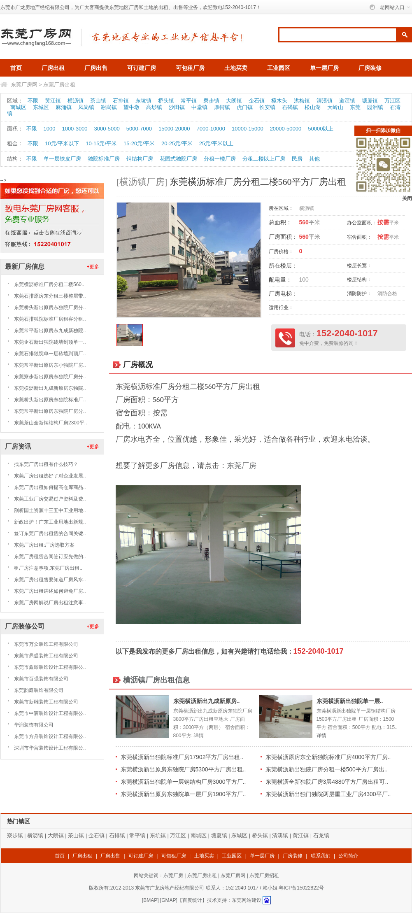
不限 (33, 101)
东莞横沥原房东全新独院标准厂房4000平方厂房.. (328, 757)
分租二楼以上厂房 (263, 159)
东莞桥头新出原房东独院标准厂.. (50, 400)
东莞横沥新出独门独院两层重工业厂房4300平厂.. (328, 794)
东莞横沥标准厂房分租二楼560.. (49, 284)
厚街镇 (222, 107)
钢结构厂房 (139, 159)
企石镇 (257, 101)
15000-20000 (174, 129)
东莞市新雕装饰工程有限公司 (46, 702)
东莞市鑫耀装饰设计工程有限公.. (50, 667)
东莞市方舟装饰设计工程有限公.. (50, 736)
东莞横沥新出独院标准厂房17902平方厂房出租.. (182, 757)
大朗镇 (234, 101)
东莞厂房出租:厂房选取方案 (44, 545)
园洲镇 (375, 107)
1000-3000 (74, 129)
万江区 (392, 101)
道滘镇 (347, 101)
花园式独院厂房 (178, 159)
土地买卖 (235, 68)
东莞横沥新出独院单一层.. (350, 701)
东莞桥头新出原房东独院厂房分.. (50, 307)
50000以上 (320, 129)
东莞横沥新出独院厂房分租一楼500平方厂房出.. (326, 769)
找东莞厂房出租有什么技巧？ (46, 464)
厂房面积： (283, 236)
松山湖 (313, 107)
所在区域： (281, 208)
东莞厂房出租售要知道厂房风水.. (50, 579)
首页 (16, 68)
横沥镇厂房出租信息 (156, 680)
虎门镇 (245, 107)
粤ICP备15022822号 (301, 888)
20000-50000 (286, 129)
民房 (297, 159)
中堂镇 (199, 107)
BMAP (150, 900)
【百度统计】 (192, 900)
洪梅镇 (302, 101)
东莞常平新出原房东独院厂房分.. (50, 411)
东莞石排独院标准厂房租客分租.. (50, 319)
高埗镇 (154, 107)
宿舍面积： (359, 237)
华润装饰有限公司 (34, 725)
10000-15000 (247, 129)
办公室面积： (362, 223)
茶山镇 (98, 101)
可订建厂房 (141, 68)
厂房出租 (53, 68)
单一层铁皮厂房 (62, 159)
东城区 (41, 107)
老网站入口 (392, 7)
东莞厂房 (241, 465)
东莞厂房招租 (264, 875)
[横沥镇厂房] (142, 182)
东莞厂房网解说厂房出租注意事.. (50, 603)
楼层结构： (359, 279)
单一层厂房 (324, 68)
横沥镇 (76, 101)
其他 (314, 159)
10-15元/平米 (101, 143)
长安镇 (267, 107)
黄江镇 (53, 101)
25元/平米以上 (216, 143)
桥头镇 (166, 101)
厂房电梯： (283, 293)
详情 (199, 735)
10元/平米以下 (62, 143)
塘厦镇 (370, 101)
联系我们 (321, 856)
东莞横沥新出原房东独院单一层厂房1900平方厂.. (183, 794)
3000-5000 (107, 129)
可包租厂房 (190, 68)
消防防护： (359, 293)
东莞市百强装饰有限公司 (41, 679)
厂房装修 (370, 68)
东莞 (355, 107)
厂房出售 (95, 68)
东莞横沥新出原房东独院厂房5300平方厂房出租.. (183, 769)
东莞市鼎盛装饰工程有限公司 (46, 656)
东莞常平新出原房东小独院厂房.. (50, 365)
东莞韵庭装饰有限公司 (38, 690)
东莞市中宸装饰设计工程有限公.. (50, 713)
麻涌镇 (64, 107)
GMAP (168, 900)
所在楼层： (283, 265)
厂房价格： (281, 251)
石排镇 (121, 101)
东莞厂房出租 (59, 85)
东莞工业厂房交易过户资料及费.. (50, 499)
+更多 (92, 267)
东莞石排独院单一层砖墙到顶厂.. (50, 353)
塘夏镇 (219, 835)
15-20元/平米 (139, 143)
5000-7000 (139, 129)
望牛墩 (131, 107)
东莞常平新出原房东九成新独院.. (50, 330)
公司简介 (348, 856)
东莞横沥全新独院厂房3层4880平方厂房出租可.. (327, 781)
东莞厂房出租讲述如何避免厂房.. (50, 591)
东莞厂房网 (24, 85)
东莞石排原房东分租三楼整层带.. (50, 296)
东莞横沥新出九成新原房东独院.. (50, 388)
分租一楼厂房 (220, 159)
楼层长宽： (359, 265)
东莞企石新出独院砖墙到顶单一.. (50, 342)
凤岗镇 (86, 107)
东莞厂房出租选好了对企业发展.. (50, 476)
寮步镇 (211, 101)
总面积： (280, 222)
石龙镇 (321, 835)
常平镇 (189, 101)
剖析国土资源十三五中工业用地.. (50, 510)
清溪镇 (325, 101)
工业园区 (278, 68)
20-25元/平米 (177, 143)
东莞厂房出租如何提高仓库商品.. (50, 487)
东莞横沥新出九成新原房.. (206, 701)
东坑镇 (143, 101)
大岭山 (335, 107)
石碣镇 (290, 107)
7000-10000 (211, 129)
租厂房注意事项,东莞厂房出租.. (48, 568)
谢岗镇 (109, 107)
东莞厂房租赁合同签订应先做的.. (50, 556)
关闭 (407, 198)
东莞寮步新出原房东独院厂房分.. (50, 377)
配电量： (280, 279)
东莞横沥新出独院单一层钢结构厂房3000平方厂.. (183, 781)
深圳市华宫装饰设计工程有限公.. (50, 748)
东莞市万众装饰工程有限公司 (46, 644)
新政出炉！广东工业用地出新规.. (50, 522)
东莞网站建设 (246, 900)
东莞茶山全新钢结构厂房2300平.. (50, 423)
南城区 (18, 107)
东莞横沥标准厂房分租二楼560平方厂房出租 (258, 182)
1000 (50, 129)
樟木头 (279, 101)
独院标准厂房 (104, 159)
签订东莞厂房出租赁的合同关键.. (50, 533)
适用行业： (281, 307)
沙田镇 (177, 107)
